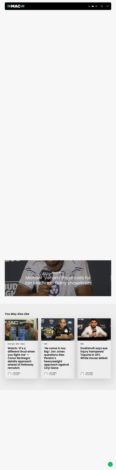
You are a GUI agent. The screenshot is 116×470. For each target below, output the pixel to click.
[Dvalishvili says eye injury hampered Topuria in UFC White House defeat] (94, 348)
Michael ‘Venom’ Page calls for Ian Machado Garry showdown (58, 278)
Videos (22, 344)
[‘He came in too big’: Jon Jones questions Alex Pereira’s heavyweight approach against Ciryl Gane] (57, 348)
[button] (108, 6)
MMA (17, 344)
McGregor (11, 344)
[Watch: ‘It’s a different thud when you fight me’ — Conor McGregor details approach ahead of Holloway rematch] (21, 348)
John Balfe (58, 60)
